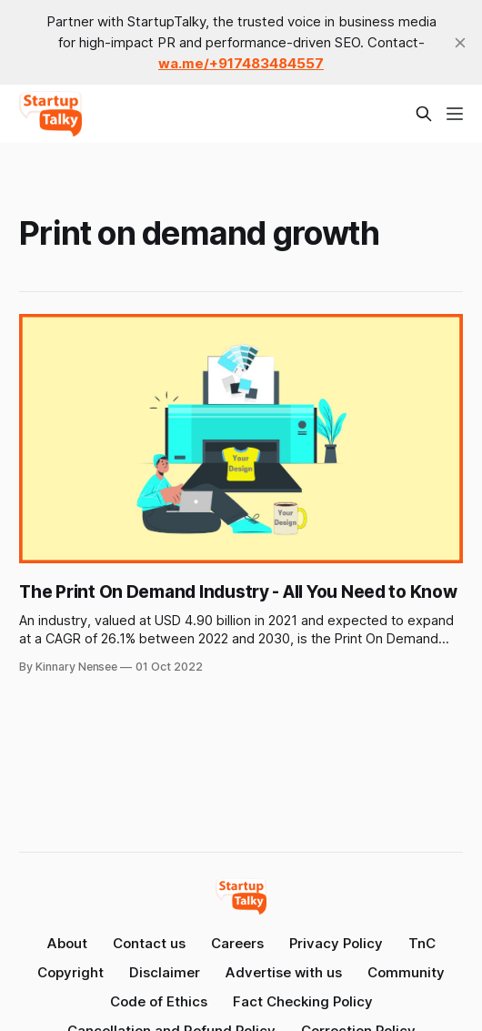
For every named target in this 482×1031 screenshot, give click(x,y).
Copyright (70, 972)
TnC (422, 943)
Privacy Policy (336, 943)
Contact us (149, 943)
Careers (237, 943)
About (67, 943)
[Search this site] (423, 113)
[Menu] (454, 113)
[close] (460, 42)
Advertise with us (284, 972)
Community (406, 972)
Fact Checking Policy (303, 1001)
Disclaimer (164, 972)
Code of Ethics (158, 1001)
